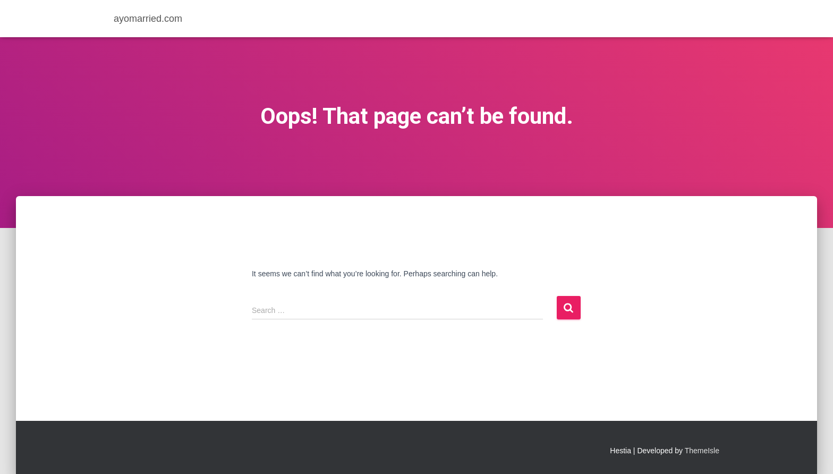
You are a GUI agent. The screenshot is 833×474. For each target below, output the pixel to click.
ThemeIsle (702, 450)
